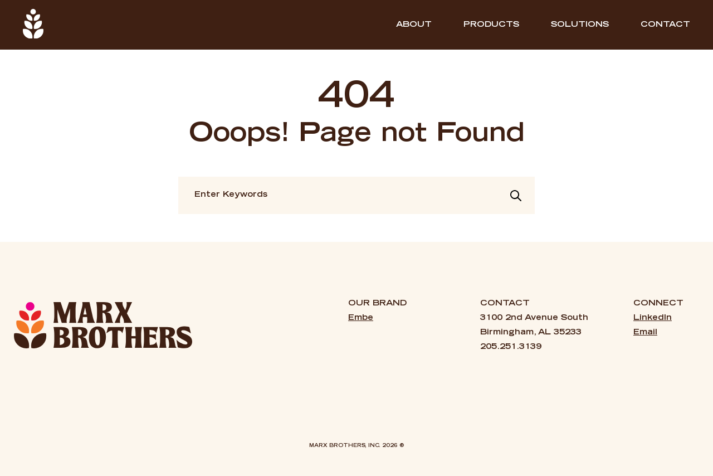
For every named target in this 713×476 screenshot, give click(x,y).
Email (645, 333)
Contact (665, 25)
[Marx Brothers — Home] (103, 325)
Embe (360, 318)
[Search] (515, 195)
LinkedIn (652, 318)
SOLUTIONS (580, 25)
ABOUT (414, 25)
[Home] (33, 25)
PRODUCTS (491, 25)
